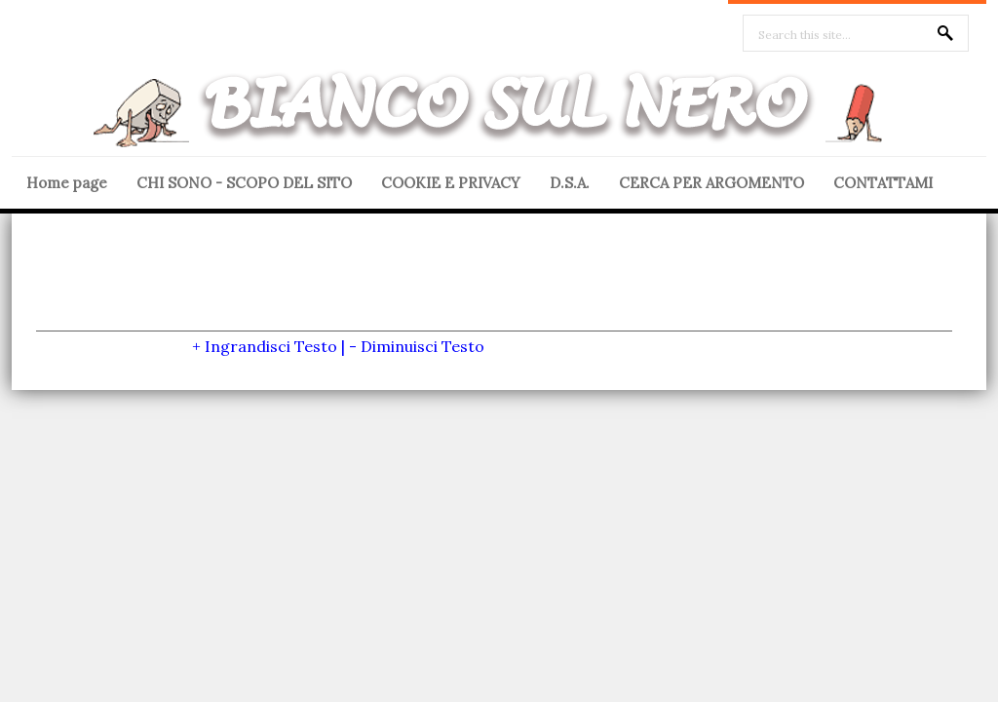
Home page (66, 183)
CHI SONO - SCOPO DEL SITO (244, 183)
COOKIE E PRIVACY (450, 183)
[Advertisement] (494, 287)
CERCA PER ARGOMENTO (711, 183)
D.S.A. (570, 183)
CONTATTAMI (883, 183)
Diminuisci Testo (422, 346)
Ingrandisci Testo (271, 346)
